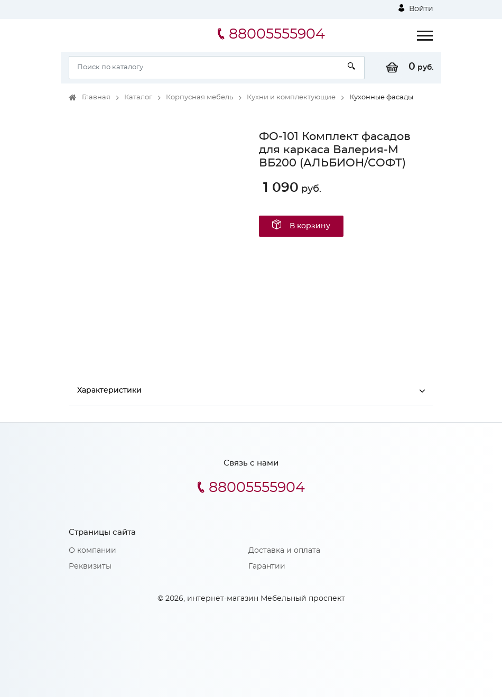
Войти (415, 8)
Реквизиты (90, 566)
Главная (96, 97)
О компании (92, 550)
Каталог (138, 97)
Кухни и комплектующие (291, 97)
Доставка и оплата (284, 550)
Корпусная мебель (199, 97)
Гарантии (266, 566)
